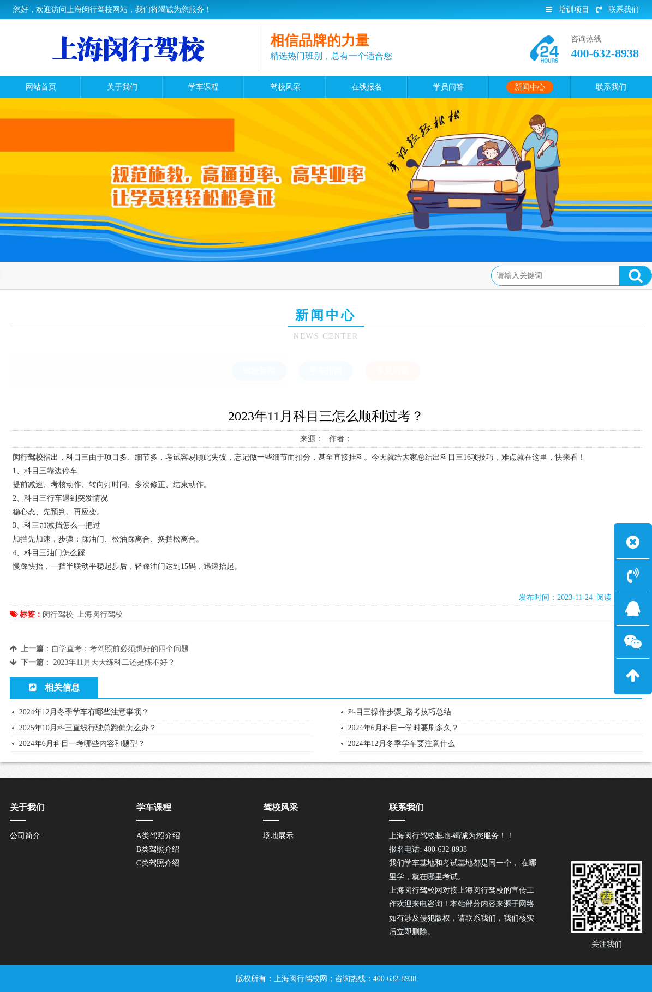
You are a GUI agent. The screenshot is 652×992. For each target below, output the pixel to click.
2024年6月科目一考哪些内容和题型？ (82, 744)
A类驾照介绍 (158, 836)
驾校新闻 (259, 370)
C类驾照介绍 (158, 863)
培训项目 (567, 9)
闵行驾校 (58, 614)
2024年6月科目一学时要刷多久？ (403, 728)
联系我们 (617, 9)
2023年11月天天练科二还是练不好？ (114, 662)
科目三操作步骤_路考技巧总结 (399, 712)
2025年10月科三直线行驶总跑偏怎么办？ (88, 728)
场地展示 (278, 836)
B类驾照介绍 (158, 849)
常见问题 (140, 275)
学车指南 (325, 370)
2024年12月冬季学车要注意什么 (401, 744)
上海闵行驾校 (100, 614)
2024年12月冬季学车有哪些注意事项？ (84, 712)
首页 (59, 275)
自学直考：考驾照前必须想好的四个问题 (120, 649)
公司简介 (25, 836)
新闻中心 (96, 275)
